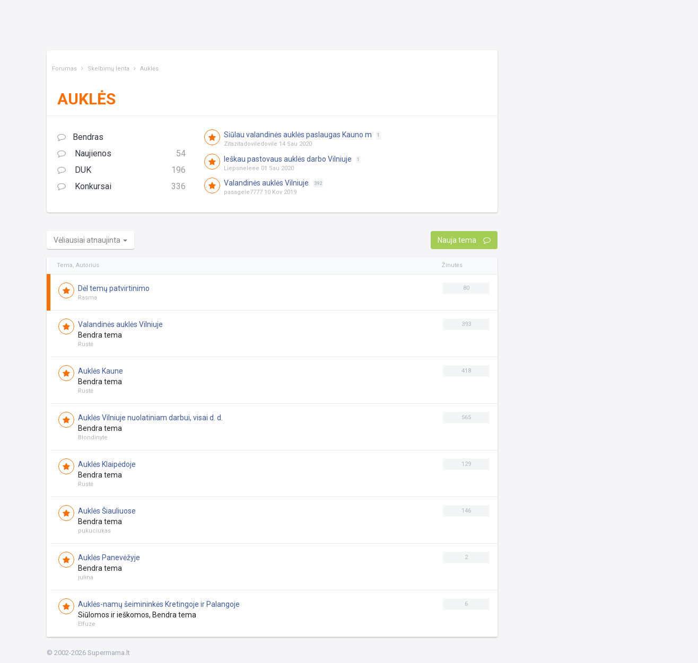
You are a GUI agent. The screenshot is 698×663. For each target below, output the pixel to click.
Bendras (80, 137)
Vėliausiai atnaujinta (90, 240)
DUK (121, 170)
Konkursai (121, 187)
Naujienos (121, 154)
